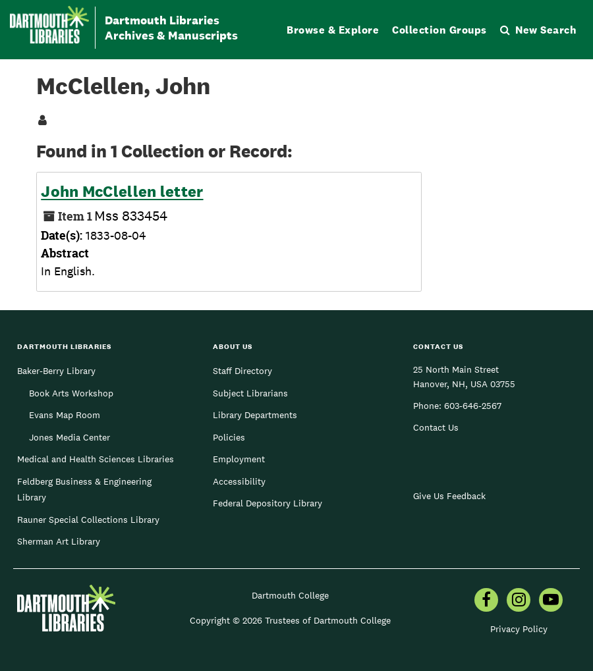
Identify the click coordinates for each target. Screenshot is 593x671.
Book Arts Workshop (71, 393)
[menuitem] (486, 601)
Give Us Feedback (449, 496)
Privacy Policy (519, 629)
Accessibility (239, 481)
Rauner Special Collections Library (88, 519)
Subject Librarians (250, 393)
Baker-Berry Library (56, 371)
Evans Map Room (64, 415)
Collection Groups (439, 30)
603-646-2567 (472, 406)
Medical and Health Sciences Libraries (95, 459)
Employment (239, 459)
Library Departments (255, 415)
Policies (229, 437)
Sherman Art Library (58, 541)
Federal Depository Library (267, 503)
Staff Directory (242, 371)
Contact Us (436, 427)
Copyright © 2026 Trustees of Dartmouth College (290, 620)
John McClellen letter (122, 191)
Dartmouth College (290, 595)
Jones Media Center (69, 437)
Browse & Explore (333, 30)
